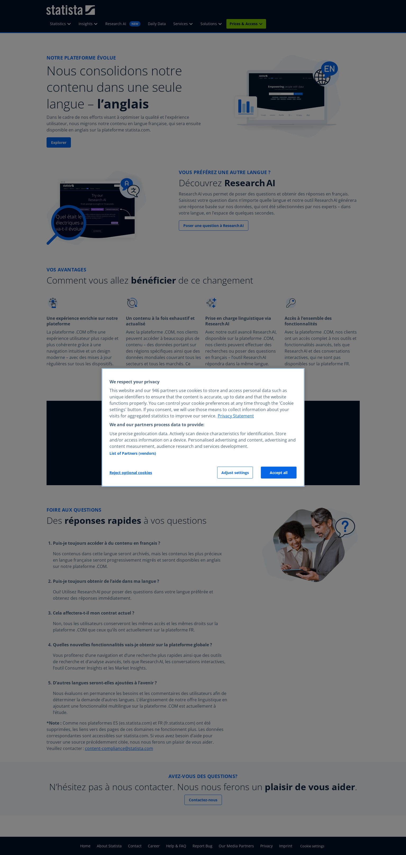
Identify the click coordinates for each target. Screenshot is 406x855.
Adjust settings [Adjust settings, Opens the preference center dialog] (235, 472)
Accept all (279, 472)
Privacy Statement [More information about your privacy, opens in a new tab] (236, 416)
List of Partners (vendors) (133, 453)
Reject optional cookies (131, 472)
